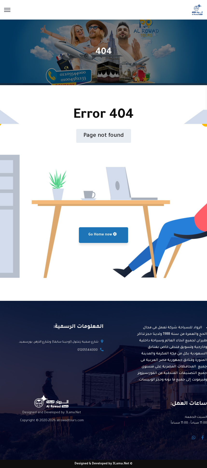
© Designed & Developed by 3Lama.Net (103, 464)
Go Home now (102, 234)
